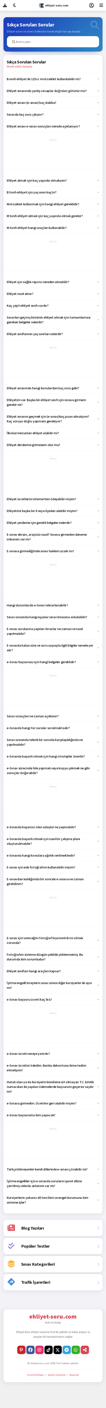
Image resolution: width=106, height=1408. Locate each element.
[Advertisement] (53, 154)
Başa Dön (74, 1375)
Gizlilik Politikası (35, 1375)
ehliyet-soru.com (53, 5)
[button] (53, 79)
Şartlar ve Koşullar (57, 1375)
